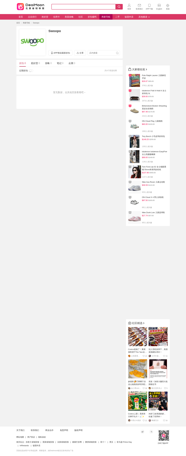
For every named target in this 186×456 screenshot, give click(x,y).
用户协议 (31, 437)
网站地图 (20, 437)
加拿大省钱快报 (32, 442)
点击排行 (32, 17)
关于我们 (20, 430)
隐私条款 (42, 437)
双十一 (103, 442)
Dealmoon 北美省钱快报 (30, 6)
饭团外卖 (129, 17)
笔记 (60, 63)
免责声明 (64, 430)
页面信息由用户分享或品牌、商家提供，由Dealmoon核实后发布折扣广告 (44, 451)
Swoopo (36, 23)
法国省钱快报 (63, 442)
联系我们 (35, 430)
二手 (117, 17)
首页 (21, 17)
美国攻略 (69, 17)
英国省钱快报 (48, 442)
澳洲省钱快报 (90, 442)
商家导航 (106, 17)
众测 (72, 63)
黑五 (111, 442)
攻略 (48, 63)
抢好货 (45, 17)
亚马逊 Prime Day (124, 442)
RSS (151, 431)
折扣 (22, 63)
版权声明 (78, 430)
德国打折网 (77, 442)
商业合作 (49, 430)
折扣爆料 (92, 17)
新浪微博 (142, 431)
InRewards (24, 445)
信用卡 (56, 17)
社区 (80, 17)
